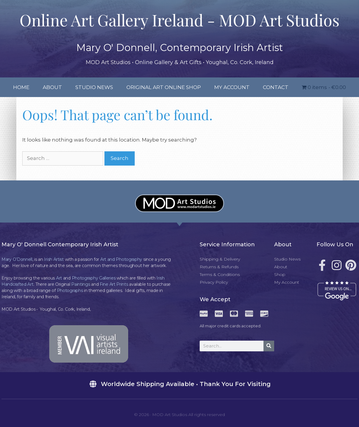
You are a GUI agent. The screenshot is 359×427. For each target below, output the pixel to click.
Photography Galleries (94, 278)
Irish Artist (53, 259)
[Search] (268, 346)
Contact (275, 87)
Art (59, 278)
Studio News (94, 87)
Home (21, 87)
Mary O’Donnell (16, 259)
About (52, 87)
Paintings (80, 284)
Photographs (70, 290)
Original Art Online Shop (163, 87)
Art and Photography (121, 259)
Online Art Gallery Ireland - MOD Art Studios (179, 20)
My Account (232, 87)
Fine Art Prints (114, 284)
